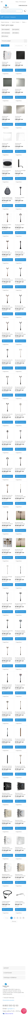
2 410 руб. (20, 147)
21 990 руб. (7, 715)
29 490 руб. (7, 607)
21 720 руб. (20, 390)
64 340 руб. (7, 769)
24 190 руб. (20, 661)
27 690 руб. (20, 688)
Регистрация (22, 1)
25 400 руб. (7, 797)
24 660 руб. (7, 472)
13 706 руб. (20, 634)
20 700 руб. (7, 553)
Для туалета (15, 29)
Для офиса (15, 32)
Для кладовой (5, 29)
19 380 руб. (7, 255)
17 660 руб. (7, 336)
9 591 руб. (20, 174)
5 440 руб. (20, 824)
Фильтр (5, 45)
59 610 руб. (20, 742)
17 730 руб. (7, 282)
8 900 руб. (7, 742)
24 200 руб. (7, 499)
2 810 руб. (20, 66)
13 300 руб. (7, 824)
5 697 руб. (20, 201)
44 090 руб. (20, 363)
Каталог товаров (8, 17)
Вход (17, 1)
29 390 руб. (20, 607)
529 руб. (20, 905)
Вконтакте (8, 1013)
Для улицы (5, 36)
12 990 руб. (20, 715)
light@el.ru (11, 1008)
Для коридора (6, 32)
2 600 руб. (7, 66)
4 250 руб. (20, 255)
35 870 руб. (7, 363)
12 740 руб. (7, 688)
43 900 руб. (20, 499)
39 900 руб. (20, 526)
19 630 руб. (20, 336)
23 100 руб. (20, 851)
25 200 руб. (20, 472)
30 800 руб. (20, 445)
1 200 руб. (7, 174)
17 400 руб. (20, 797)
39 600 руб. (7, 526)
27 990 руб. (20, 580)
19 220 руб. (7, 309)
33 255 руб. (7, 228)
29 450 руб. (7, 417)
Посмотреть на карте (8, 1000)
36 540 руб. (7, 201)
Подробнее (5, 73)
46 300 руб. (20, 553)
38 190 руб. (7, 661)
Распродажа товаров (23, 1010)
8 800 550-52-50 (23, 5)
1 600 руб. (7, 905)
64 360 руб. (20, 417)
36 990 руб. (7, 580)
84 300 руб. (7, 445)
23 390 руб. (20, 769)
